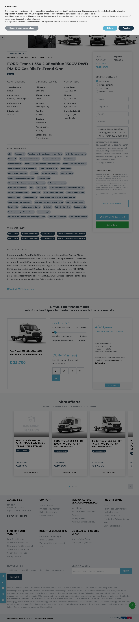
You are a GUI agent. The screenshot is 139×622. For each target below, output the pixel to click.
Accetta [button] (126, 28)
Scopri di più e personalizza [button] (22, 28)
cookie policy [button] (90, 14)
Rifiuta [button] (110, 28)
